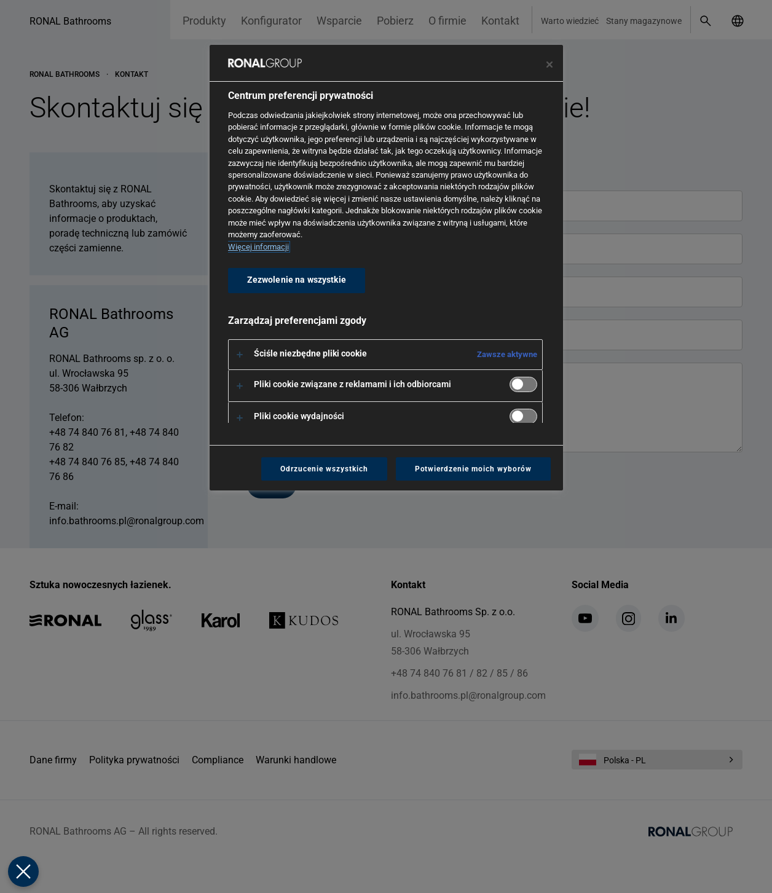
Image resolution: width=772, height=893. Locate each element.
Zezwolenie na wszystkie (296, 280)
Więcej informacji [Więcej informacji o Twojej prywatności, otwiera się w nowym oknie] (258, 246)
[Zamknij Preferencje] (22, 871)
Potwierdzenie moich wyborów (473, 469)
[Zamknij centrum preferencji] (549, 64)
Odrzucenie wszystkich (324, 469)
